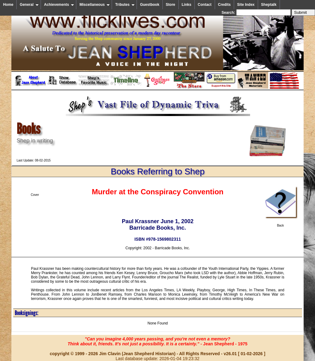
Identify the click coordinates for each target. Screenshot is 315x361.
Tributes (125, 4)
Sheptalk (269, 4)
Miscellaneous (94, 4)
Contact (205, 4)
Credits (224, 4)
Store (170, 4)
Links (186, 4)
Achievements (59, 4)
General (29, 4)
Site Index (246, 4)
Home (8, 4)
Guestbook (149, 4)
